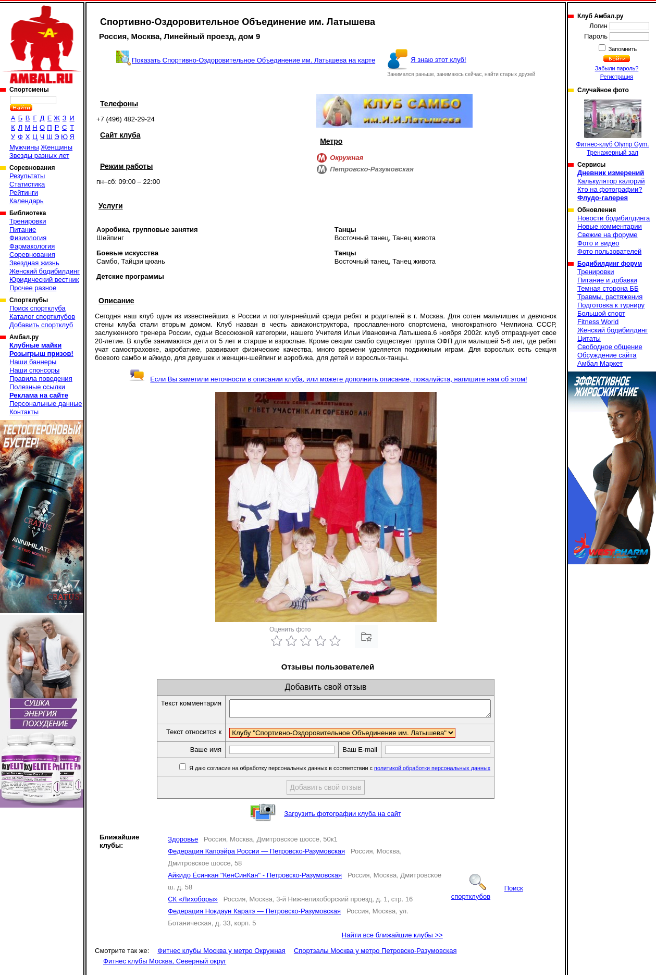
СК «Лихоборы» (193, 902)
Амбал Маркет (600, 363)
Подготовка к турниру (611, 305)
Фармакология (32, 246)
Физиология (27, 238)
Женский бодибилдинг (44, 271)
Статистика (27, 184)
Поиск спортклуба (37, 308)
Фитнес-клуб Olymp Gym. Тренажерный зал (612, 128)
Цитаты (589, 338)
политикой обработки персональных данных (448, 771)
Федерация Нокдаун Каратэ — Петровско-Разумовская (254, 914)
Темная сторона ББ (608, 288)
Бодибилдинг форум (609, 263)
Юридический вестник (44, 279)
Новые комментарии (609, 226)
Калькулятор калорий (611, 181)
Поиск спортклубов (487, 895)
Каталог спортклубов (42, 316)
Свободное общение (609, 347)
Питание (22, 229)
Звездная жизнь (34, 263)
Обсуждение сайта (606, 355)
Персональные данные (45, 403)
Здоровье (183, 842)
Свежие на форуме (607, 235)
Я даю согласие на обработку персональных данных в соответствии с (354, 771)
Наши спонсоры (34, 370)
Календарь (26, 201)
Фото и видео (598, 243)
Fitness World (597, 322)
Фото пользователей (609, 251)
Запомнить (622, 49)
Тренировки (27, 221)
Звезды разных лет (39, 155)
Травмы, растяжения (609, 297)
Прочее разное (32, 288)
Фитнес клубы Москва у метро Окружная (221, 954)
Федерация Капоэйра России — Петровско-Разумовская (256, 854)
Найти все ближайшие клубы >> (392, 938)
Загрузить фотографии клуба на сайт (342, 817)
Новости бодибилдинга (613, 218)
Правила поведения (40, 378)
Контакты (24, 412)
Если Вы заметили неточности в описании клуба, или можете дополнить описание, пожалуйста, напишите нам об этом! (328, 379)
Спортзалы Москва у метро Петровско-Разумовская (375, 954)
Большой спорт (601, 313)
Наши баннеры (32, 362)
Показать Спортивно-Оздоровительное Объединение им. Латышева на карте (253, 60)
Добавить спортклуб (41, 325)
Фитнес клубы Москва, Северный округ (164, 964)
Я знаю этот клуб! (438, 60)
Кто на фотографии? (609, 189)
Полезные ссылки (37, 387)
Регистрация (616, 76)
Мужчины (24, 147)
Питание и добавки (607, 280)
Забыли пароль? (617, 68)
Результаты (27, 176)
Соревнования (32, 254)
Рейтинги (23, 192)
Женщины (56, 147)
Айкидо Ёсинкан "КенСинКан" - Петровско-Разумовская (255, 878)
